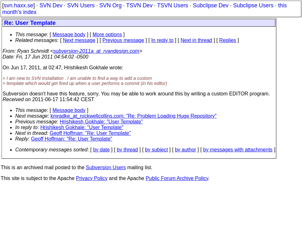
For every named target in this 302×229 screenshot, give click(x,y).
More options (107, 34)
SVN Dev (50, 5)
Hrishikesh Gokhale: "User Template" (101, 121)
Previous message (123, 40)
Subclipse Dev (210, 5)
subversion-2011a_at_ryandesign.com (96, 51)
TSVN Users (172, 5)
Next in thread (196, 40)
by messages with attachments (237, 149)
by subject (156, 149)
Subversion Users (106, 167)
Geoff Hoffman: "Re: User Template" (90, 133)
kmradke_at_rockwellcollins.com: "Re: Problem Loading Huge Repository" (133, 116)
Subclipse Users (253, 5)
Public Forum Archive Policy (177, 178)
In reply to (162, 40)
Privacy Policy (92, 178)
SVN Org (110, 5)
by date (101, 149)
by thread (127, 149)
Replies (227, 40)
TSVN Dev (139, 5)
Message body (68, 34)
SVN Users (81, 5)
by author (185, 149)
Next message (79, 40)
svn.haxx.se (18, 5)
